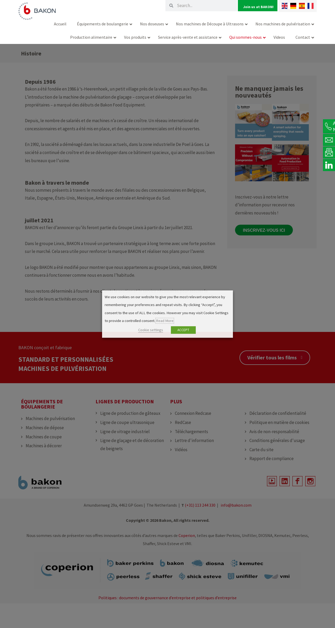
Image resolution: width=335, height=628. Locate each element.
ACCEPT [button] (183, 330)
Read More (165, 321)
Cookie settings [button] (150, 329)
